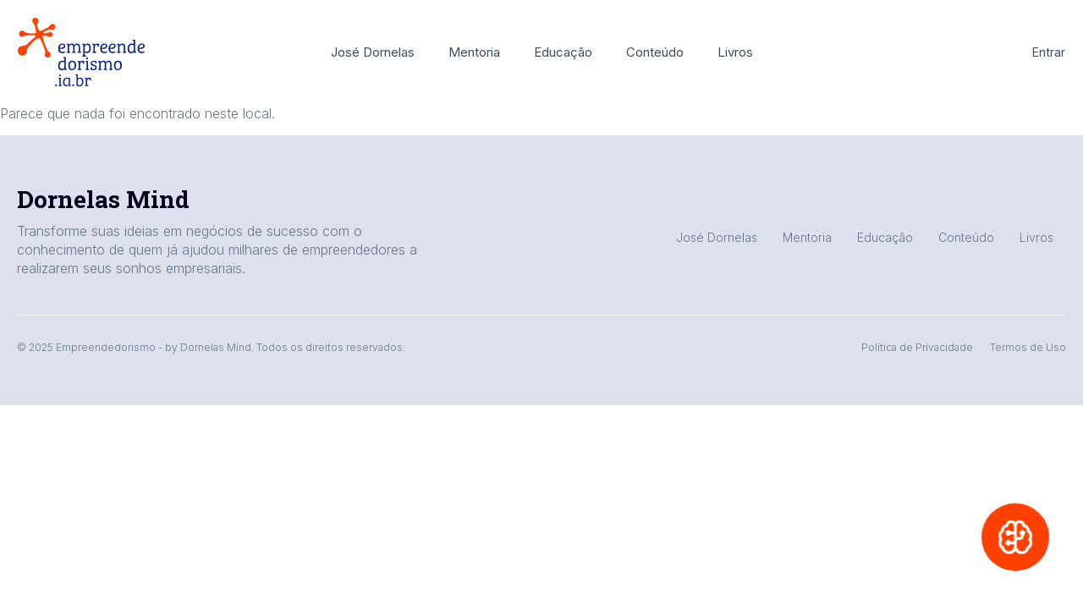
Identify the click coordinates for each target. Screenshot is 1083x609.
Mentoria (474, 52)
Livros (735, 52)
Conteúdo (655, 52)
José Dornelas (373, 52)
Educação (563, 52)
